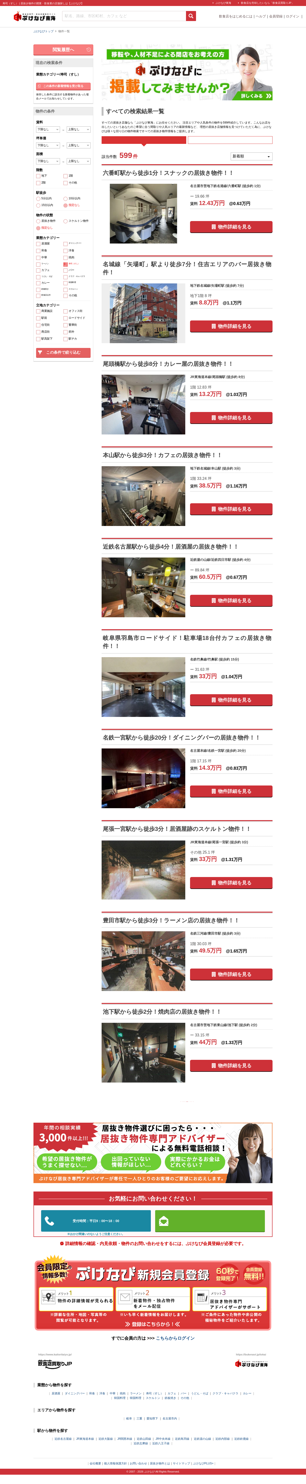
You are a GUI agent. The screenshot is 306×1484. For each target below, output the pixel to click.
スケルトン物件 (79, 220)
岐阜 (129, 1428)
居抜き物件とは (160, 1472)
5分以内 (46, 198)
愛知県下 (152, 1428)
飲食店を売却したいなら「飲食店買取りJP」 (267, 2)
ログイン (293, 16)
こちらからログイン (175, 1347)
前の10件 (157, 1109)
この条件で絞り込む (63, 352)
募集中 (230, 143)
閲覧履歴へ (63, 49)
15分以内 (47, 205)
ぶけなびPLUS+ (203, 1472)
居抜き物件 (48, 220)
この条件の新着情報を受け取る (63, 86)
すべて (144, 143)
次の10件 (217, 1109)
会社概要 (95, 1472)
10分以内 (74, 198)
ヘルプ (261, 16)
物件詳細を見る (234, 233)
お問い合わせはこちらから (210, 1230)
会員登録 (276, 16)
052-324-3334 (96, 1230)
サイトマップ (181, 1472)
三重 (139, 1428)
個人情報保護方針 (115, 1472)
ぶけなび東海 (223, 2)
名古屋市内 (170, 1428)
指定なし (74, 205)
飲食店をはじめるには (235, 16)
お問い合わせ (138, 1472)
